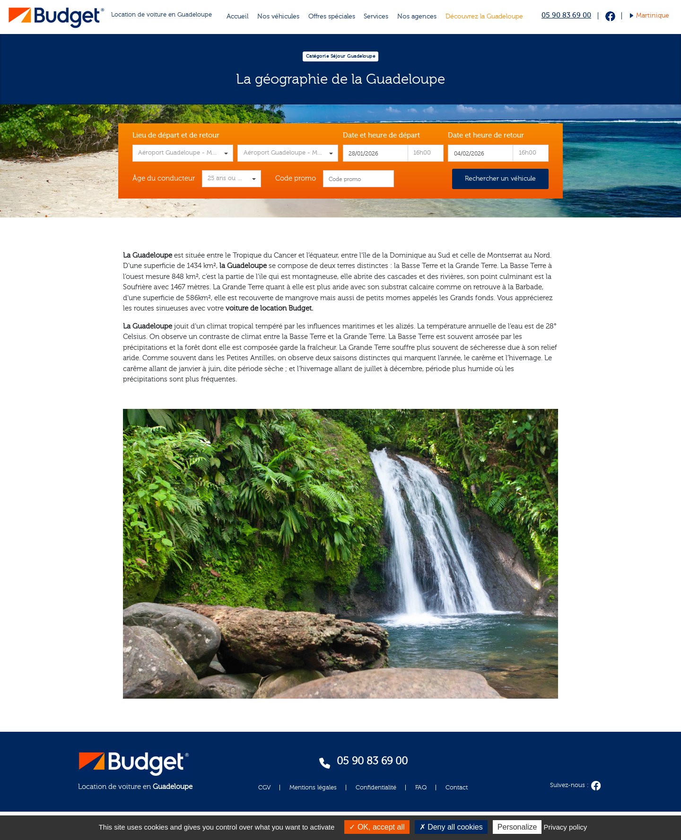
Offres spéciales (331, 16)
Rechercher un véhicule (500, 178)
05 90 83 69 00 (566, 15)
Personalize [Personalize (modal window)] (517, 827)
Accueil (237, 16)
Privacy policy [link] (565, 827)
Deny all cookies (451, 827)
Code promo (295, 178)
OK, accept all (376, 827)
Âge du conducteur (163, 178)
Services (376, 16)
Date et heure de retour (486, 135)
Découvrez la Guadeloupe (484, 16)
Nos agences (417, 16)
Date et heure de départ (381, 135)
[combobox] (182, 153)
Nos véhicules (278, 16)
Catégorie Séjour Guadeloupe (340, 56)
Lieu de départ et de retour (175, 135)
